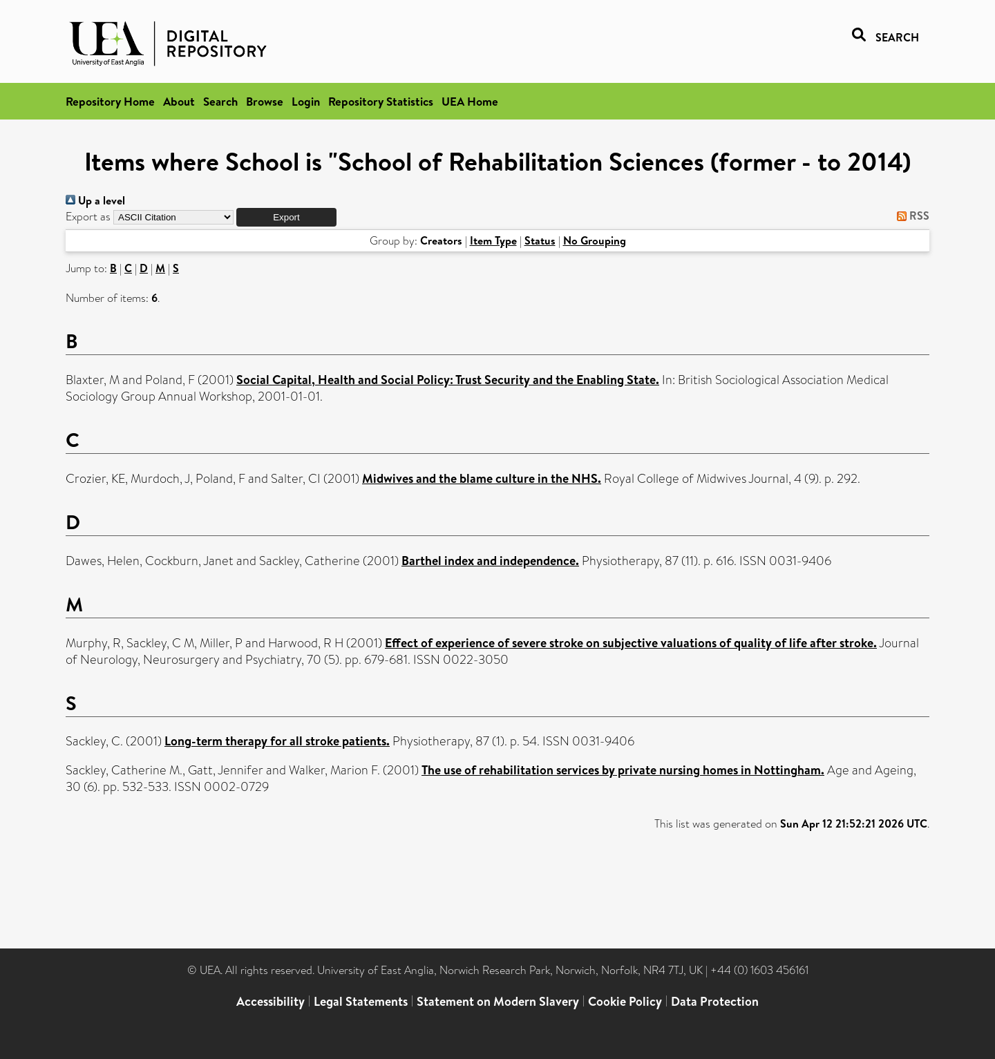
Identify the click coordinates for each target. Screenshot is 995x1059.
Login (306, 101)
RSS (910, 215)
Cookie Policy (625, 1001)
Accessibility (270, 1001)
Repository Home (110, 101)
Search (220, 101)
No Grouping (594, 240)
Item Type (493, 240)
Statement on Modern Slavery (498, 1001)
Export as (88, 217)
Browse (264, 101)
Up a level (95, 200)
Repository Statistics (380, 101)
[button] (286, 217)
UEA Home (470, 101)
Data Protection (715, 1001)
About (179, 101)
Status (540, 240)
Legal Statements (361, 1001)
